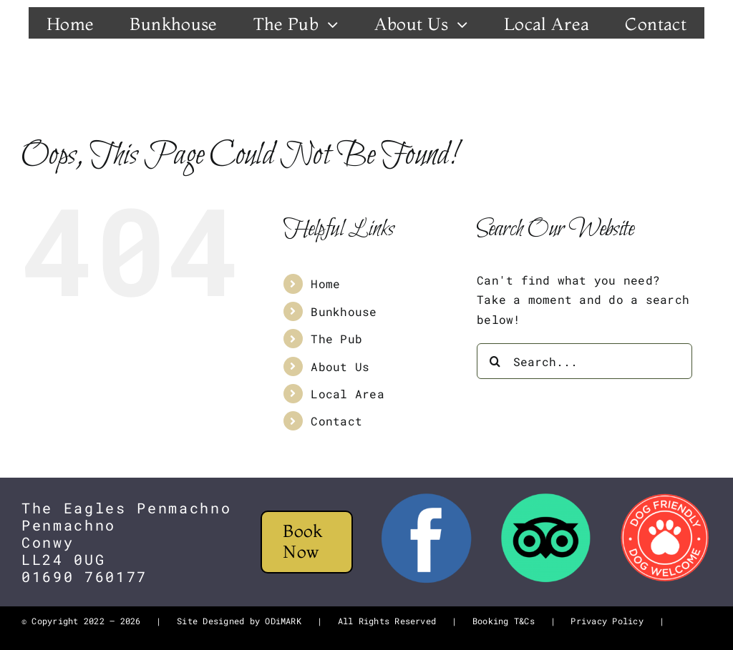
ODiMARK (283, 620)
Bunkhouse (344, 311)
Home (325, 283)
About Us (340, 366)
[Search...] (584, 361)
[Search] (495, 361)
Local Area (347, 393)
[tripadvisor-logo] (546, 497)
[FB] (426, 497)
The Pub (336, 338)
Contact (336, 420)
